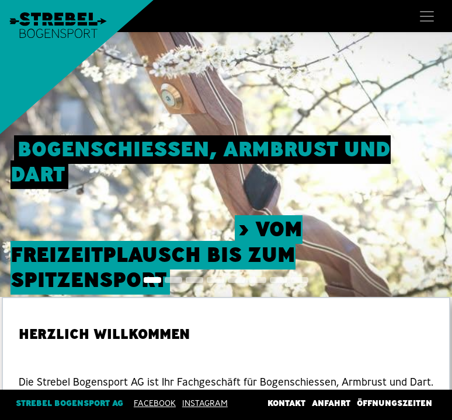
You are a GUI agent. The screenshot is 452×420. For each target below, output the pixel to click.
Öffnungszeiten (394, 403)
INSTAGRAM (205, 403)
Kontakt (286, 403)
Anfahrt (331, 403)
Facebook (155, 403)
